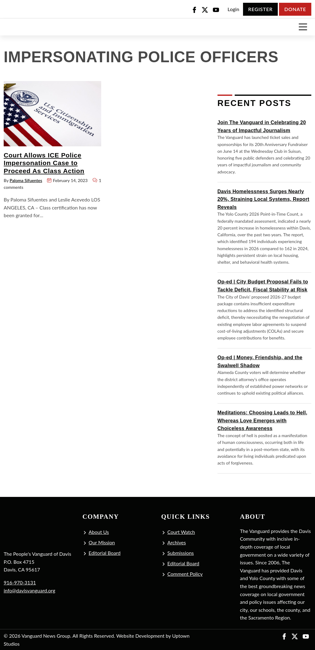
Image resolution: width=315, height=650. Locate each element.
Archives (176, 542)
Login (233, 9)
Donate (295, 9)
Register (260, 9)
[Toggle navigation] (302, 26)
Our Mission (102, 542)
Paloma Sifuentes (26, 180)
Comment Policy (185, 574)
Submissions (180, 553)
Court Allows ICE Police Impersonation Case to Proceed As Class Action (44, 163)
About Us (99, 532)
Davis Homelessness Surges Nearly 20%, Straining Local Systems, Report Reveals (263, 199)
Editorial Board (105, 553)
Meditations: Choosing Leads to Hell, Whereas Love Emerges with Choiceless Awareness (262, 420)
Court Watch (181, 532)
